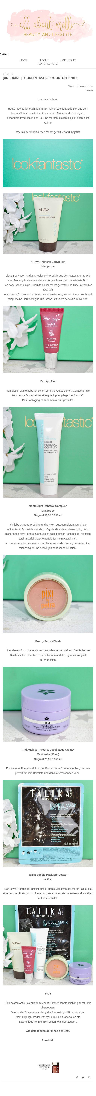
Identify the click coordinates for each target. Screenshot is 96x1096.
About (44, 60)
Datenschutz (48, 63)
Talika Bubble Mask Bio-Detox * (47, 874)
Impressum (68, 60)
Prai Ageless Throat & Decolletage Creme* (48, 749)
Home (24, 60)
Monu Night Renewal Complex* (48, 505)
